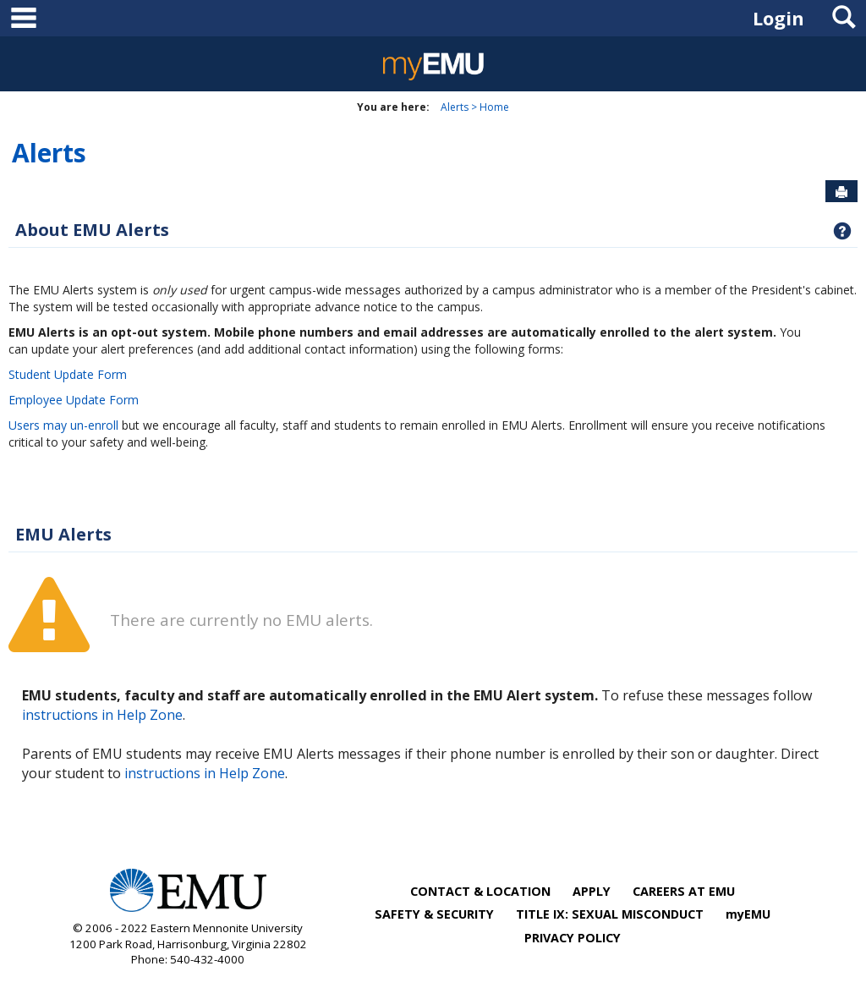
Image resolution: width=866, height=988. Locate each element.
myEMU (748, 914)
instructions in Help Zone (102, 714)
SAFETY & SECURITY (434, 914)
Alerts (455, 107)
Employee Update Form (73, 400)
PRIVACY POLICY (572, 938)
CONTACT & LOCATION (480, 891)
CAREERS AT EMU (684, 891)
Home (494, 107)
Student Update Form (67, 374)
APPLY (592, 891)
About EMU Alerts (92, 229)
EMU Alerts (63, 534)
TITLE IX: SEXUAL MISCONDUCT (610, 914)
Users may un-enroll (63, 425)
